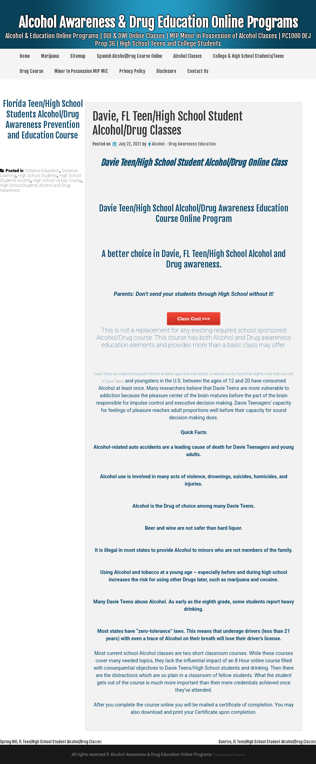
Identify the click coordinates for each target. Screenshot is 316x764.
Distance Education (42, 170)
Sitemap (78, 56)
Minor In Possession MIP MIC (81, 71)
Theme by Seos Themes (228, 754)
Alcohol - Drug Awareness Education (184, 144)
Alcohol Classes (187, 56)
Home (25, 56)
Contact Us (197, 71)
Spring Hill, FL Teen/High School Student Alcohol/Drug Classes (69, 741)
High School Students (37, 175)
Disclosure (166, 71)
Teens (199, 381)
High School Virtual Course (57, 180)
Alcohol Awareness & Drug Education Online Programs (158, 35)
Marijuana (50, 56)
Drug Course (31, 71)
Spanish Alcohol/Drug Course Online (129, 56)
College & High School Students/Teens (248, 56)
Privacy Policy (132, 71)
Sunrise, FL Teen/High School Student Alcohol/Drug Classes (249, 741)
